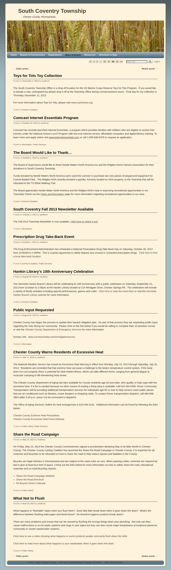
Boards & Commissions (32, 55)
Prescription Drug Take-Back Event (43, 237)
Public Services (39, 144)
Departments (55, 55)
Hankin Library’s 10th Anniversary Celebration (53, 271)
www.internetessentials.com (64, 137)
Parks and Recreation (52, 194)
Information (27, 144)
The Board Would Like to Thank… (42, 153)
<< (90, 61)
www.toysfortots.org (82, 102)
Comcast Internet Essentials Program (45, 118)
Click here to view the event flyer (116, 291)
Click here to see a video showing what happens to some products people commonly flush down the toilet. (70, 536)
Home (14, 55)
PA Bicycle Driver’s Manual (30, 483)
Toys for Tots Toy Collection (37, 76)
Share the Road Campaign (36, 434)
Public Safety (27, 426)
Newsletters (27, 229)
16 (105, 61)
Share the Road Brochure (30, 479)
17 (109, 61)
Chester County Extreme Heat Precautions (36, 415)
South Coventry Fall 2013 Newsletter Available (53, 209)
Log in (157, 61)
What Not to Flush (29, 498)
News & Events (73, 55)
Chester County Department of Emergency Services (53, 329)
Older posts (20, 68)
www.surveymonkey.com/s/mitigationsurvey (51, 337)
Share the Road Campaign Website (35, 476)
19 (117, 61)
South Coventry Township (52, 11)
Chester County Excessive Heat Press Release (38, 419)
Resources (90, 55)
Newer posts (150, 68)
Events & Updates (30, 110)
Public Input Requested (33, 310)
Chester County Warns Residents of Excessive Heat (58, 352)
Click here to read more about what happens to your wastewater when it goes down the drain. (63, 543)
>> (121, 61)
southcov (46, 81)
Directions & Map (108, 55)
